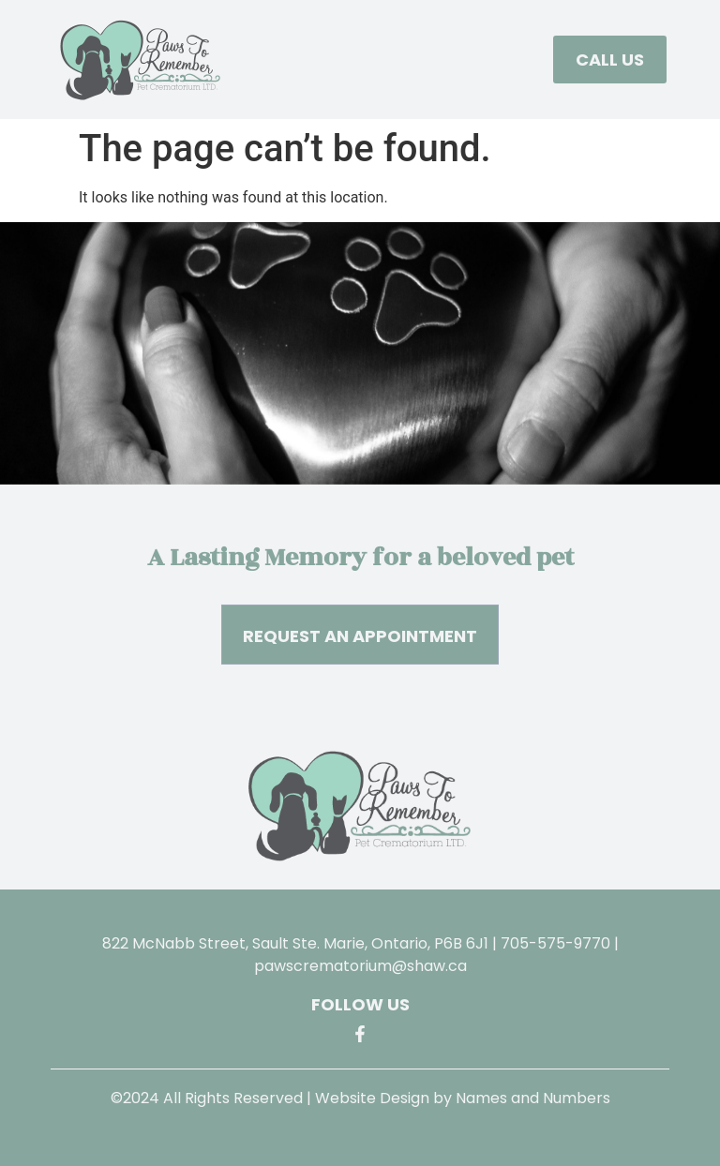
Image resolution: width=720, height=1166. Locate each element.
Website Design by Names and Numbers (462, 1098)
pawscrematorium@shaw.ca (360, 966)
